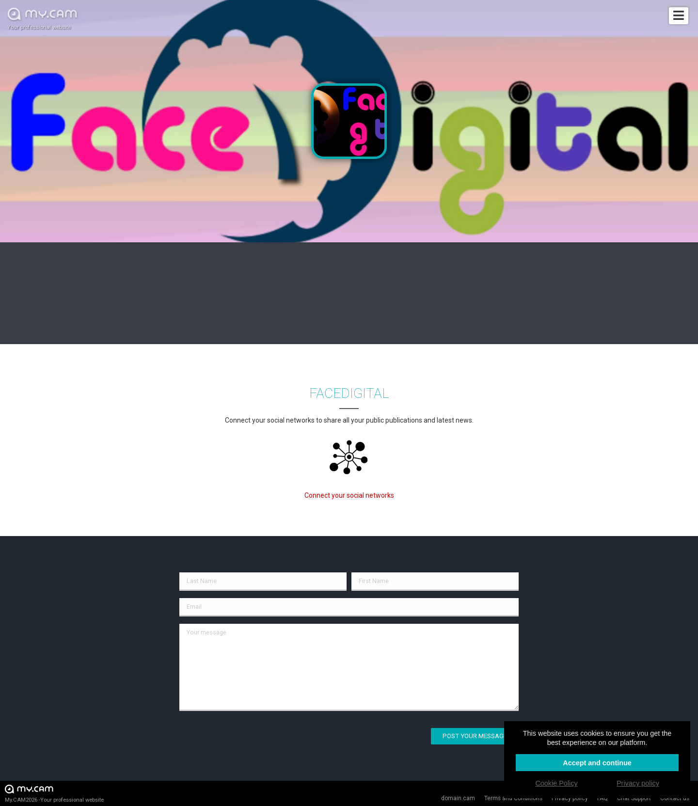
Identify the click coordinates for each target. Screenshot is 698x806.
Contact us (674, 798)
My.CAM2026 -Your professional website (54, 793)
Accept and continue (597, 763)
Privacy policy (570, 798)
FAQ (602, 798)
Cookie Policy (556, 783)
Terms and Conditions (513, 798)
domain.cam (458, 798)
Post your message (475, 736)
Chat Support (634, 798)
